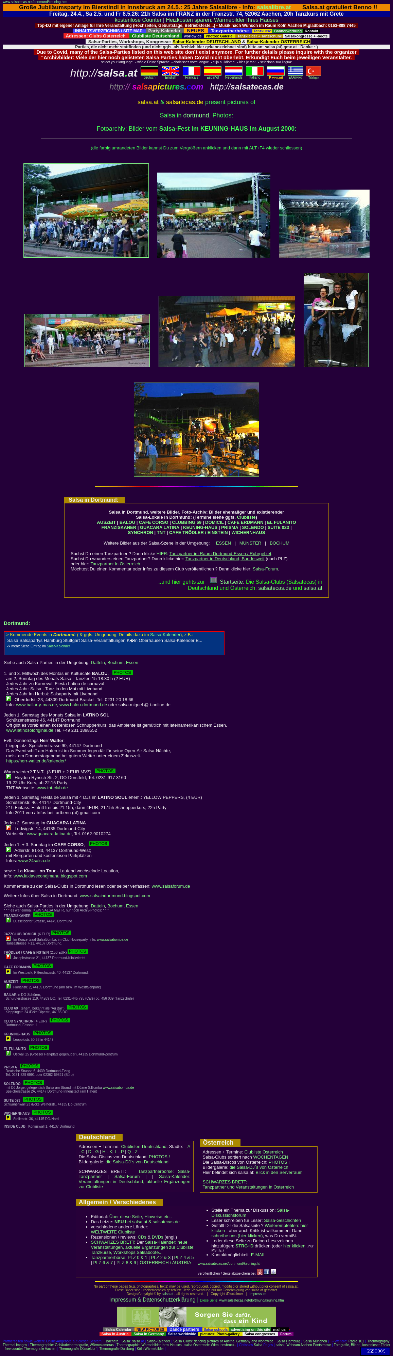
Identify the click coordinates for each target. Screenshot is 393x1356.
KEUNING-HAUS (200, 527)
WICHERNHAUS (248, 532)
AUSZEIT (106, 522)
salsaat (313, 588)
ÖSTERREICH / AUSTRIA (165, 1262)
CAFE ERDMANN (245, 522)
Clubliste (246, 517)
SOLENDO (253, 527)
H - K (107, 1151)
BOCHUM (279, 543)
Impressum (258, 1294)
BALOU (127, 522)
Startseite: (227, 582)
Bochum (115, 662)
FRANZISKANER (118, 527)
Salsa (126, 1341)
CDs (142, 1237)
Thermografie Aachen (40, 1349)
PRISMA (229, 527)
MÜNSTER (250, 543)
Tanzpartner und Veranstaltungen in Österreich (248, 1187)
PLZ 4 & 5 (184, 1257)
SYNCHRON (140, 532)
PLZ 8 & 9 (126, 1262)
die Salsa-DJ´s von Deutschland (137, 1161)
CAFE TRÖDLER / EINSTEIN (198, 532)
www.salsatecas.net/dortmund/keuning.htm (35, 2)
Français (191, 75)
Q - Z (132, 1151)
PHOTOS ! (159, 1156)
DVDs (157, 1237)
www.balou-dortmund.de (83, 704)
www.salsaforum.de (171, 886)
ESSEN (223, 543)
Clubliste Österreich (263, 1152)
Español (212, 75)
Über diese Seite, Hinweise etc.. (140, 1216)
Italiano (255, 75)
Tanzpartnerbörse (108, 1257)
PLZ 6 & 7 (103, 1262)
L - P (119, 1151)
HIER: (214, 553)
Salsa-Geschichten (282, 1220)
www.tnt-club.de (52, 787)
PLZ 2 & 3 (161, 1257)
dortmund (196, 115)
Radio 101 (356, 1341)
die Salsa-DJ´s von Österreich (259, 1167)
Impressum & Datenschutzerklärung (152, 1300)
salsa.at (167, 1294)
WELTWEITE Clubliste (113, 1231)
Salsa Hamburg (288, 1341)
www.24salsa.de (34, 860)
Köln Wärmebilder (150, 1349)
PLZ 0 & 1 (137, 1257)
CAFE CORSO (153, 522)
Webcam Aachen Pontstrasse (308, 1345)
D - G (93, 1151)
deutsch (149, 75)
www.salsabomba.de (112, 939)
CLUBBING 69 (187, 522)
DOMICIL (214, 522)
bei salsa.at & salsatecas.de (147, 1221)
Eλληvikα (295, 75)
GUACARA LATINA (159, 527)
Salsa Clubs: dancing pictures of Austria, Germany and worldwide (223, 1341)
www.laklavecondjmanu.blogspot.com (50, 875)
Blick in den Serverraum (279, 1172)
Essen (132, 662)
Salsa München (315, 1341)
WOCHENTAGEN (270, 1157)
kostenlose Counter (138, 20)
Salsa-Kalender (158, 1341)
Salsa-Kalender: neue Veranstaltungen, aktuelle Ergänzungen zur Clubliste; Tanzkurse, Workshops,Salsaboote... (143, 1247)
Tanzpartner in (115, 563)
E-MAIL (258, 1254)
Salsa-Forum (265, 568)
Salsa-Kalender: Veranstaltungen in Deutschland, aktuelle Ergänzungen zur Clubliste (135, 1181)
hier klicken (294, 1245)
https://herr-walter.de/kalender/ (36, 760)
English (170, 75)
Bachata (112, 1341)
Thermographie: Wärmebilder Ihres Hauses (149, 1345)
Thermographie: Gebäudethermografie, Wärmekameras (72, 1345)
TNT (161, 532)
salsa (136, 1341)
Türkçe (313, 76)
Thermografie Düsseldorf (77, 1349)
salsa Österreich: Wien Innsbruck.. (210, 1345)
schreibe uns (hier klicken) (237, 1235)
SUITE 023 (278, 527)
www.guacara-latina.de (49, 833)
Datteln (98, 662)
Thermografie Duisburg (116, 1349)
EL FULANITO (281, 522)
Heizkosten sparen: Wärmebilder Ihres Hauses (222, 20)
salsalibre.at (274, 7)
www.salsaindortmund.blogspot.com (115, 895)
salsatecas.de (274, 588)
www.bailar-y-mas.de (36, 704)
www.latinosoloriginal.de (29, 730)
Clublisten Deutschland (143, 1146)
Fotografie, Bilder (346, 1345)
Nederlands (234, 75)
